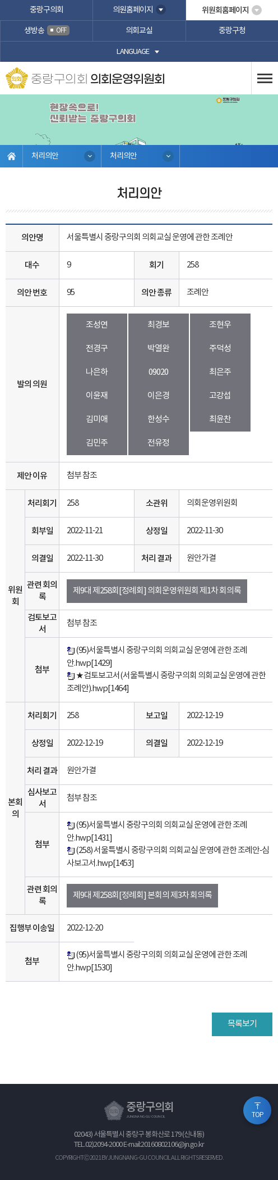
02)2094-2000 (103, 1145)
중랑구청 (232, 30)
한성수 (158, 419)
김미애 (97, 419)
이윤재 (97, 396)
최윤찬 (220, 419)
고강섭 (220, 396)
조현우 (220, 325)
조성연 (97, 325)
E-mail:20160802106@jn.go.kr (163, 1145)
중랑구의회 (46, 10)
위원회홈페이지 (225, 10)
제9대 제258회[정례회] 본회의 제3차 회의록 (142, 895)
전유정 (158, 443)
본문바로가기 (0, 0)
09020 (158, 372)
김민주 (97, 443)
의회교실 (139, 30)
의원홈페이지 (133, 10)
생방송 (47, 30)
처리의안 (44, 156)
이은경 (158, 396)
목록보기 (242, 1024)
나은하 (97, 372)
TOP (257, 1115)
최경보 (158, 325)
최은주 (220, 372)
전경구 (97, 348)
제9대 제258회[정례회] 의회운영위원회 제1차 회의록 (157, 591)
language (133, 52)
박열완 (158, 348)
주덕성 (220, 348)
